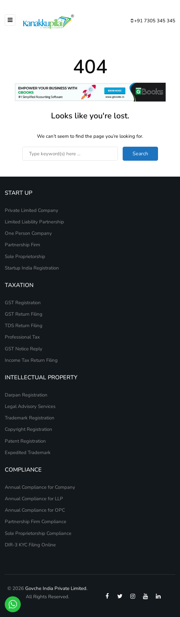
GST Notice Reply (23, 349)
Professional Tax (22, 337)
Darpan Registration (26, 395)
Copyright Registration (28, 429)
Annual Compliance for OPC (35, 510)
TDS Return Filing (23, 325)
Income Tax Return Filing (31, 360)
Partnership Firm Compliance (35, 521)
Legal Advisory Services (30, 406)
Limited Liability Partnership (34, 222)
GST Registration (23, 302)
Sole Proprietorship (25, 256)
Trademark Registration (29, 418)
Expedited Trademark (28, 452)
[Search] (70, 154)
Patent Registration (25, 441)
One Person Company (28, 233)
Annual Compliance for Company (40, 487)
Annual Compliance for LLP (34, 498)
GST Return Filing (23, 314)
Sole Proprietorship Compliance (38, 533)
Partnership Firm (22, 245)
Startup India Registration (32, 268)
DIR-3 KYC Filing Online (30, 545)
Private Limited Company (31, 210)
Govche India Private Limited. (56, 588)
